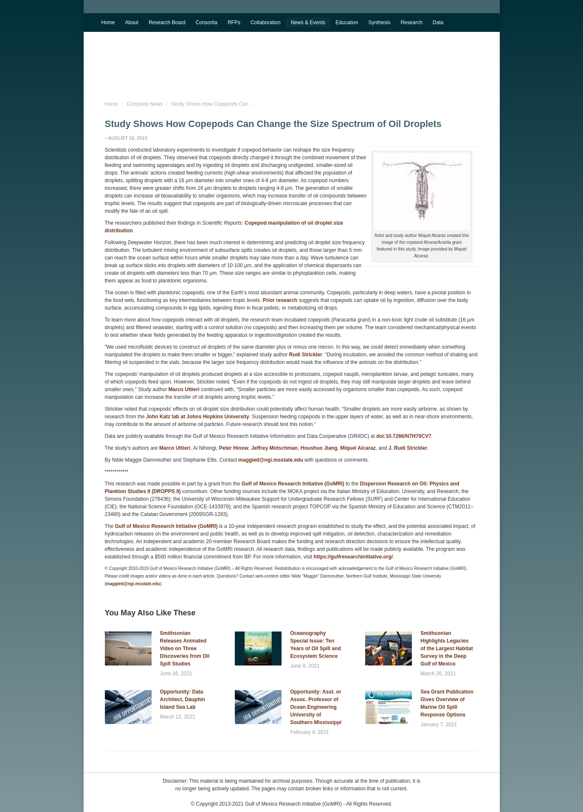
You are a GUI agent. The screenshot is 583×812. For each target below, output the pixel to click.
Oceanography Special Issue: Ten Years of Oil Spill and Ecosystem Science (315, 644)
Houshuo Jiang (319, 448)
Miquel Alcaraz (358, 448)
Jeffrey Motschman (274, 448)
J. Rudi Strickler (408, 448)
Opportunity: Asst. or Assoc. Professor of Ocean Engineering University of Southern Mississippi (315, 707)
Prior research (280, 300)
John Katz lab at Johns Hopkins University (197, 417)
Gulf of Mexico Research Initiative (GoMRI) (292, 484)
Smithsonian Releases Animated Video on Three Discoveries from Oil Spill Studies (185, 648)
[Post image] (128, 648)
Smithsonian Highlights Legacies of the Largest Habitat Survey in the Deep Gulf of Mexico (446, 648)
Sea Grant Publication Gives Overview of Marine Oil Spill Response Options (446, 703)
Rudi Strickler (305, 355)
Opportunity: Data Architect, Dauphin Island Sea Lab (183, 699)
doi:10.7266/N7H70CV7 (403, 436)
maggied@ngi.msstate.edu (270, 460)
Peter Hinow (233, 448)
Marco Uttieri (184, 389)
